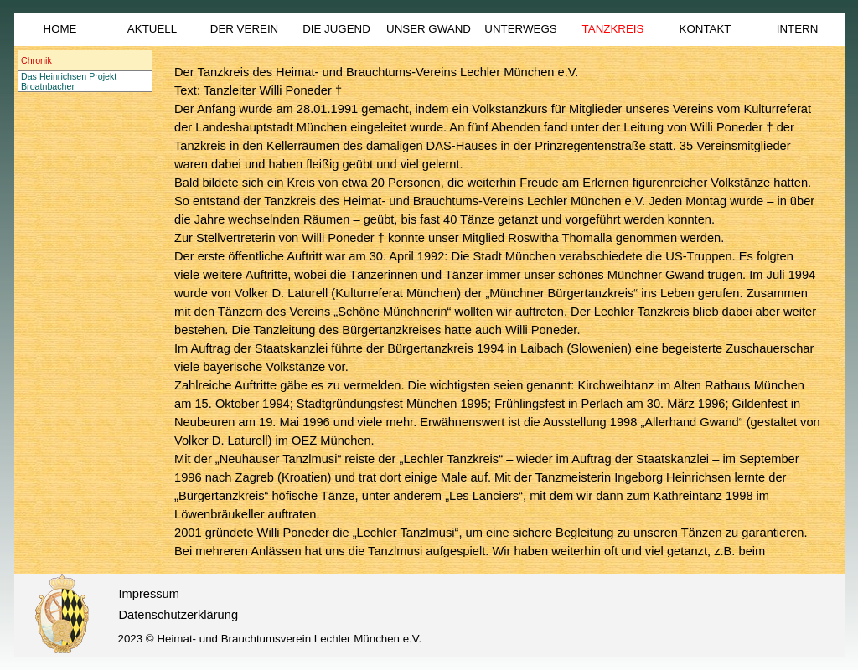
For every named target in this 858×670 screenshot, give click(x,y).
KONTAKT (705, 29)
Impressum (149, 593)
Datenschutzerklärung (179, 614)
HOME (60, 29)
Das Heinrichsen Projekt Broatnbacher (68, 81)
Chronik (36, 60)
